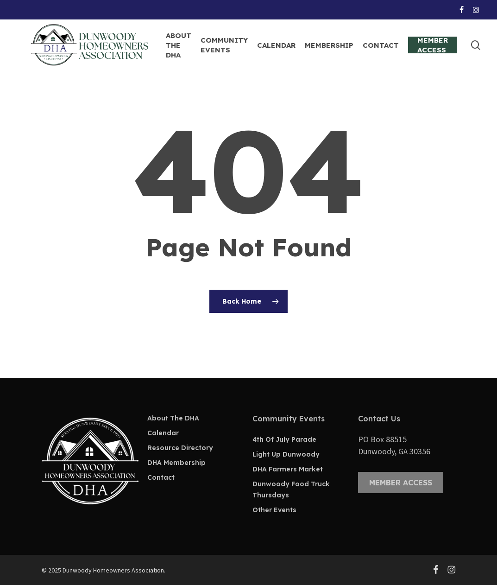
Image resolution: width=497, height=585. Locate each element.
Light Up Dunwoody (286, 454)
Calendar (163, 433)
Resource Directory (180, 448)
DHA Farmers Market (287, 469)
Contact (161, 477)
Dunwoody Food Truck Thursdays (291, 489)
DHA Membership (176, 462)
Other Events (274, 510)
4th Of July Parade (284, 439)
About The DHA (173, 418)
